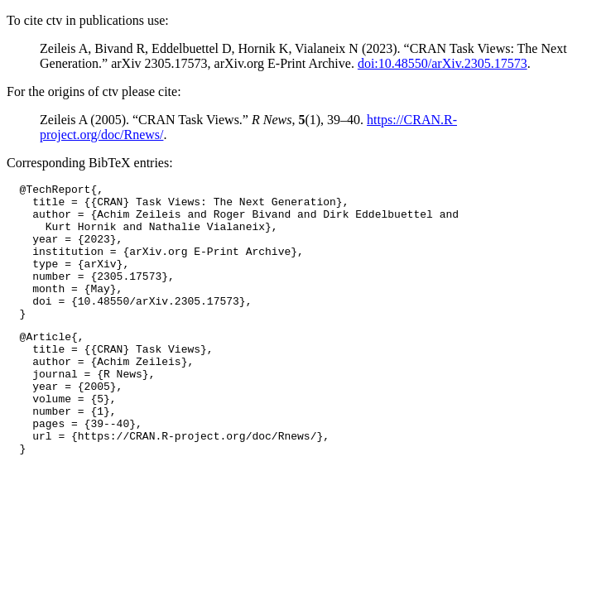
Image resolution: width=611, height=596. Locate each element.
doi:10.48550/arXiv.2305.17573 (442, 63)
